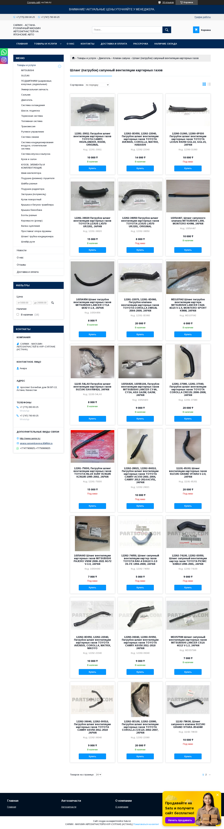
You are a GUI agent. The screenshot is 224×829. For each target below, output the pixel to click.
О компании (121, 807)
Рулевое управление (32, 131)
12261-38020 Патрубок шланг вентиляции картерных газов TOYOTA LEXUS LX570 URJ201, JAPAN (92, 222)
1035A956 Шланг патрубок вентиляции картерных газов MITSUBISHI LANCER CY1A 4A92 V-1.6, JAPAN (92, 303)
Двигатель (105, 58)
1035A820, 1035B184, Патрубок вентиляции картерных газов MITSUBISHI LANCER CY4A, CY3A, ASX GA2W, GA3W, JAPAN (140, 389)
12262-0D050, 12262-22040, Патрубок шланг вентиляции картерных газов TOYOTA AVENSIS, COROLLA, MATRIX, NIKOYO (92, 643)
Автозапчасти (68, 807)
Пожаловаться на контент (146, 824)
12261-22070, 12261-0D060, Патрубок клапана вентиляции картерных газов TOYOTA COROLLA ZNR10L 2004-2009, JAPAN (140, 305)
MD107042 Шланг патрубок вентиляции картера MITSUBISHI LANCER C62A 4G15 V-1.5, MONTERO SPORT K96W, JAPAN (188, 305)
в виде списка (209, 85)
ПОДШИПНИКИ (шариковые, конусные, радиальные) (36, 82)
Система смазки (30, 137)
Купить (92, 168)
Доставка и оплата (114, 43)
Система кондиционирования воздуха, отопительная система (37, 145)
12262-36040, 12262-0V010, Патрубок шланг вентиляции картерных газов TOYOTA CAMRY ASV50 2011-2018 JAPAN (92, 727)
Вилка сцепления (30, 226)
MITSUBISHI (27, 70)
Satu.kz (127, 821)
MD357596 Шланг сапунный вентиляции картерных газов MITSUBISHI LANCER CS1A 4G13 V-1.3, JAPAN (188, 641)
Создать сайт (33, 2)
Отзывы (21, 264)
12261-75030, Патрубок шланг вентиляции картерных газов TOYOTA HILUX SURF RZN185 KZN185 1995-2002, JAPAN (92, 472)
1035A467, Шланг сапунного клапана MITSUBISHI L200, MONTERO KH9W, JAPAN (188, 221)
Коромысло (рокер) (32, 220)
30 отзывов (168, 2)
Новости (21, 250)
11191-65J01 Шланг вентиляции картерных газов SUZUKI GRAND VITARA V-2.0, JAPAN (188, 472)
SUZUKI (25, 75)
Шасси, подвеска (30, 110)
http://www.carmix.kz (30, 438)
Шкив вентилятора (31, 173)
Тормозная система (32, 116)
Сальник (25, 94)
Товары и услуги (45, 43)
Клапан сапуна (121, 58)
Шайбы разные (29, 183)
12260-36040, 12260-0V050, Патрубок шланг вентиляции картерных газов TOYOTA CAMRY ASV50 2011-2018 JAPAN (140, 643)
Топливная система (31, 121)
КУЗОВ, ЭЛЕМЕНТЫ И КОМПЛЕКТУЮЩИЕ (33, 166)
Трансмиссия (28, 126)
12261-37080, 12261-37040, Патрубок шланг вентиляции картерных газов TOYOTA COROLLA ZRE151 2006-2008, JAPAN (188, 389)
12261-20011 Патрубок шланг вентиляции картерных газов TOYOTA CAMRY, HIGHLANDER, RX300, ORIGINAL (92, 139)
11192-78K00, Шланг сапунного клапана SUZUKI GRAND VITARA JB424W (188, 724)
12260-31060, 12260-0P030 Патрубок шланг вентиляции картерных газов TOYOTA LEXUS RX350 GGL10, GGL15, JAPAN (188, 139)
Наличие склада (165, 43)
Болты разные (29, 215)
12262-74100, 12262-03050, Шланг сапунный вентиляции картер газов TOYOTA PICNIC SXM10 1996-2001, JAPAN (188, 559)
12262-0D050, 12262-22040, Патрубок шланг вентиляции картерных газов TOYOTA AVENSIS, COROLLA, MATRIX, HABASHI (140, 139)
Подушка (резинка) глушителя (37, 178)
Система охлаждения (33, 105)
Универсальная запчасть (34, 89)
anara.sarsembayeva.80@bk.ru (36, 443)
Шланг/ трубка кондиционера (37, 236)
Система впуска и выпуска (35, 154)
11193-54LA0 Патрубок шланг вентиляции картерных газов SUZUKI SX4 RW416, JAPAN (92, 386)
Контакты (87, 43)
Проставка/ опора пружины (36, 231)
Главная (22, 43)
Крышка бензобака (31, 210)
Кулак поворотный (31, 199)
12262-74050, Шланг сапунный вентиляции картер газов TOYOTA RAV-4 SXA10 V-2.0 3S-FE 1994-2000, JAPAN (140, 559)
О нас (70, 43)
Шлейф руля (28, 241)
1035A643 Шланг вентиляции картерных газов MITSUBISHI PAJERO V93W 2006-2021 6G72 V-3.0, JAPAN (92, 559)
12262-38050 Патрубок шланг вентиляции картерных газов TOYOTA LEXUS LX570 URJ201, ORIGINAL (140, 222)
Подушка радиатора (32, 189)
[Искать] (166, 29)
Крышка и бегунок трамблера (37, 204)
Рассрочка (140, 43)
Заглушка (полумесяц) (33, 194)
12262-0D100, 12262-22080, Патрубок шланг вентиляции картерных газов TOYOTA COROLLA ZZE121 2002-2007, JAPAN (140, 727)
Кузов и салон (29, 159)
